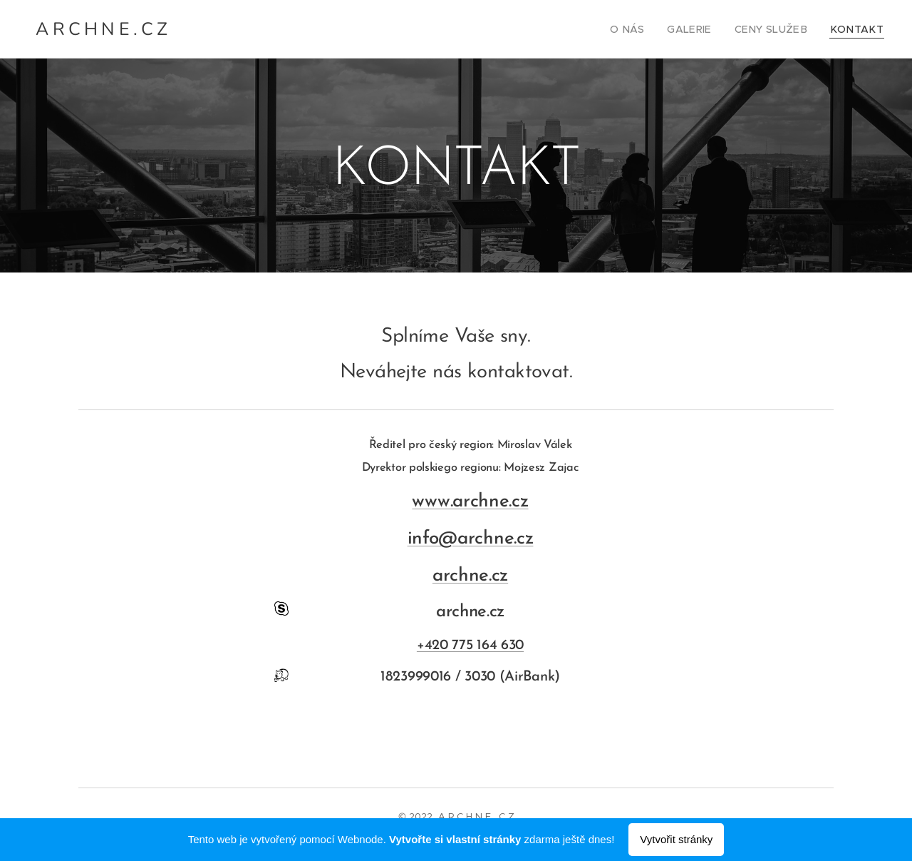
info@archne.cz (471, 539)
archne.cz (470, 576)
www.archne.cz (470, 501)
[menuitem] (650, 29)
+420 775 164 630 (470, 645)
